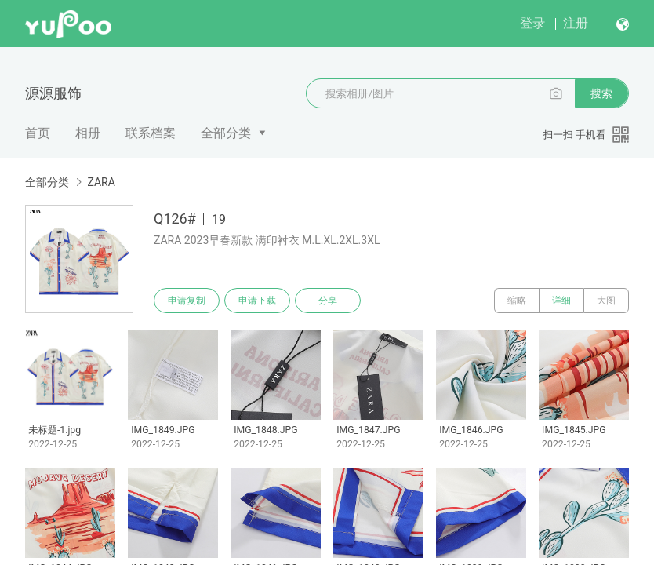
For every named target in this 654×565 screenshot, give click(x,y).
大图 (606, 300)
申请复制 (186, 300)
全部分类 (226, 133)
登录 (532, 23)
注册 (575, 23)
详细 (561, 300)
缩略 (516, 300)
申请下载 (257, 300)
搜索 (601, 93)
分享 (327, 300)
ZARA (100, 182)
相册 (87, 133)
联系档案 (150, 133)
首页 (37, 133)
